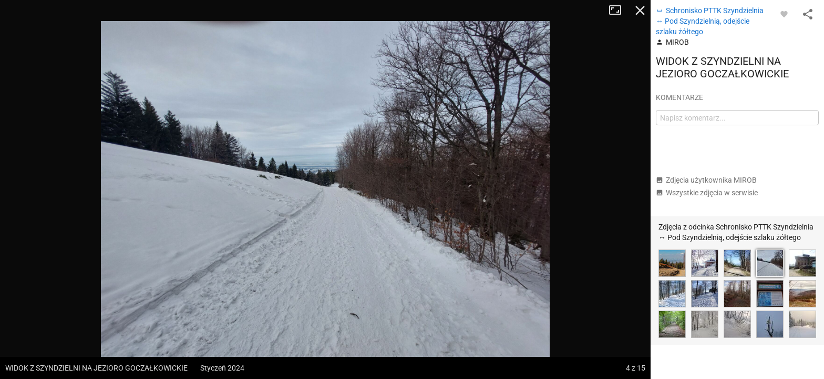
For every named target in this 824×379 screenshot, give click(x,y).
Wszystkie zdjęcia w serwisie (707, 192)
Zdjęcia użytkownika (706, 180)
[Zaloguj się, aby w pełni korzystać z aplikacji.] (784, 13)
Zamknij (640, 10)
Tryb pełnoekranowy (619, 10)
